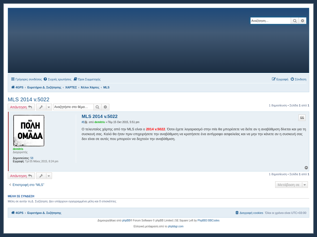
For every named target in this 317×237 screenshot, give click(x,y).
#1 (83, 122)
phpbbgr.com (176, 226)
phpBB (126, 220)
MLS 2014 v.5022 (28, 99)
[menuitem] (57, 79)
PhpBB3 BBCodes (208, 220)
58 (31, 158)
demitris (18, 149)
